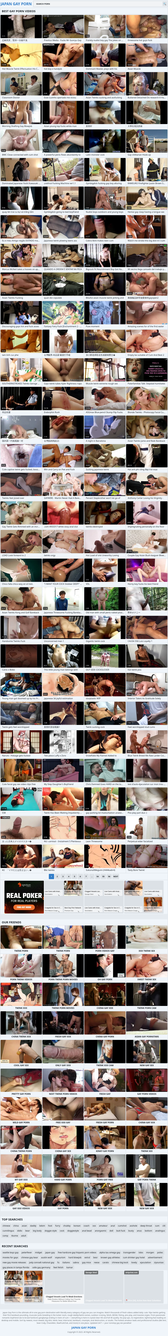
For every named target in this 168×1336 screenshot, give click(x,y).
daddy (33, 1225)
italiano (66, 1262)
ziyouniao (159, 1262)
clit (163, 1225)
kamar (70, 1267)
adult (23, 1235)
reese (96, 1262)
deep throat (146, 1225)
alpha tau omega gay (109, 1252)
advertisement (155, 1257)
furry (57, 1225)
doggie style (51, 1230)
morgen (150, 1252)
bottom (148, 1230)
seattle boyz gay (11, 1252)
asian (24, 1225)
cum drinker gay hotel (134, 1257)
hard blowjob (74, 1257)
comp (5, 1235)
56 (109, 876)
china (16, 1225)
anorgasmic (100, 1230)
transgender (129, 1252)
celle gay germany (41, 1267)
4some (14, 1235)
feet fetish (58, 1267)
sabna (76, 1262)
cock (62, 1230)
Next (115, 876)
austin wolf (46, 1257)
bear (27, 1230)
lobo (141, 1252)
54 (98, 876)
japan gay (50, 1252)
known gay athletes (110, 1257)
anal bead (87, 1230)
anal (113, 1225)
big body (37, 1230)
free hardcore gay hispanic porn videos (77, 1252)
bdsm (42, 1225)
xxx (94, 1225)
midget (38, 1252)
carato (106, 1262)
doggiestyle (73, 1230)
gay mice (86, 1262)
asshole (133, 1225)
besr (95, 1257)
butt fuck (120, 1230)
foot (50, 1225)
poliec (160, 1252)
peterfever (27, 1252)
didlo (19, 1230)
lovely (134, 1262)
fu (58, 1262)
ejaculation (145, 1262)
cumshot (122, 1225)
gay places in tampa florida (16, 1267)
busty (131, 1230)
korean (77, 1225)
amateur (103, 1225)
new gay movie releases (14, 1262)
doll (111, 1230)
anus (139, 1230)
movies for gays (10, 1257)
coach (86, 1225)
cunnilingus (8, 1230)
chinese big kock (120, 1262)
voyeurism (60, 1257)
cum (157, 1225)
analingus (160, 1230)
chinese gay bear (29, 1257)
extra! (87, 1257)
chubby (66, 1225)
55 (103, 876)
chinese (6, 1225)
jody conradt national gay (41, 1262)
